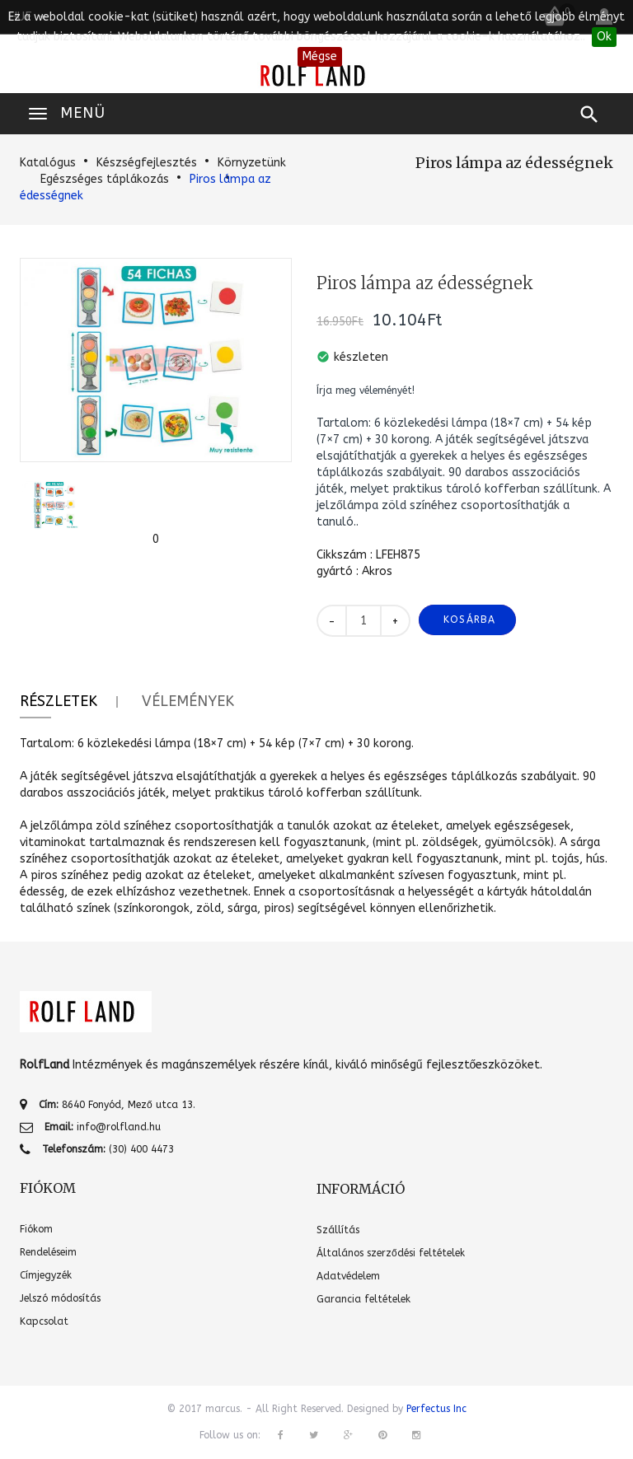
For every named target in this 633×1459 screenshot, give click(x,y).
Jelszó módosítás (60, 1298)
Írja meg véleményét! (365, 390)
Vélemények (188, 701)
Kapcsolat (44, 1321)
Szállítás (337, 1230)
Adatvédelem (348, 1276)
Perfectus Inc (436, 1409)
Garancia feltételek (363, 1299)
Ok (604, 37)
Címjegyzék (46, 1275)
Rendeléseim (48, 1252)
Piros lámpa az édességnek (514, 162)
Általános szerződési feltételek (390, 1253)
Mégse (319, 56)
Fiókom (36, 1229)
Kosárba (469, 619)
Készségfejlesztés (146, 163)
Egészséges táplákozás (104, 179)
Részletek (58, 701)
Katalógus (48, 163)
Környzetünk (252, 163)
